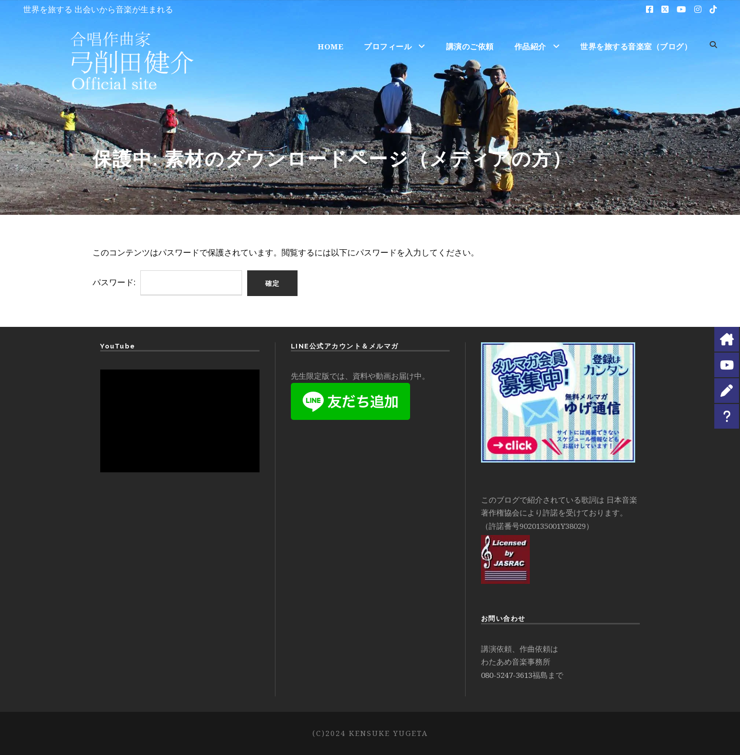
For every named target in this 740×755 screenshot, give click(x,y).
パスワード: (167, 282)
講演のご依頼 (470, 46)
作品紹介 (530, 46)
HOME (330, 46)
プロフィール (388, 46)
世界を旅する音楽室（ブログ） (636, 46)
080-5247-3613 (506, 675)
